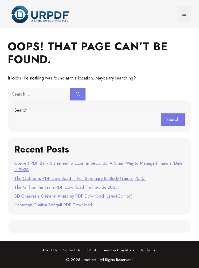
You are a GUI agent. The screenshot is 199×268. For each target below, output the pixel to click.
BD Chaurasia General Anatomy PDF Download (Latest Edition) (73, 196)
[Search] (78, 94)
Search (20, 110)
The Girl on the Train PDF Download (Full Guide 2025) (66, 187)
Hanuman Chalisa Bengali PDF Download (53, 205)
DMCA (91, 250)
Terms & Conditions (118, 250)
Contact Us (72, 250)
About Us (50, 250)
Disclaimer (148, 250)
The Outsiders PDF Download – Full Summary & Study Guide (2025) (80, 178)
